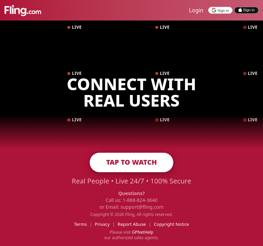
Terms (80, 224)
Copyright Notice (171, 224)
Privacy (102, 224)
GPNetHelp (142, 232)
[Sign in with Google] (220, 10)
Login (196, 10)
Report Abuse (131, 224)
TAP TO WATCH (131, 162)
